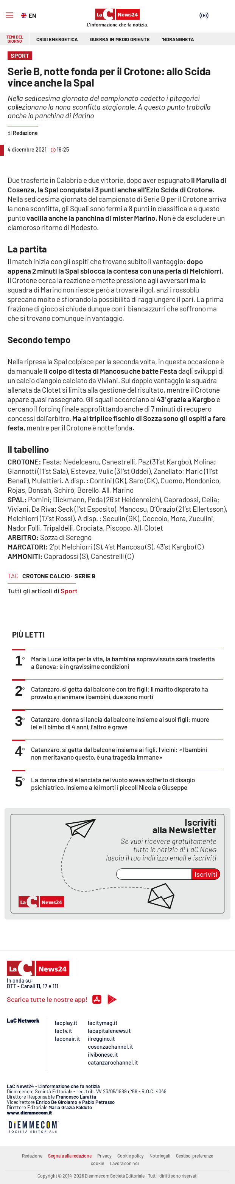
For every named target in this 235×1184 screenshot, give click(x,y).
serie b (85, 575)
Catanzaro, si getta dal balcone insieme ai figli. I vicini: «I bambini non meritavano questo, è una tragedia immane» (119, 753)
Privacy (104, 1155)
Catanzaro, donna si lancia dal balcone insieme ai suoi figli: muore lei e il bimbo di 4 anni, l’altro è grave (120, 723)
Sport (69, 591)
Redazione (32, 1155)
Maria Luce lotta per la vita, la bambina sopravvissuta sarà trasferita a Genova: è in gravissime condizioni (123, 662)
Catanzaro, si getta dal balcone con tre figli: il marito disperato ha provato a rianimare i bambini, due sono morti (119, 692)
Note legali (159, 1155)
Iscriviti (206, 874)
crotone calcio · (47, 575)
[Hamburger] (9, 15)
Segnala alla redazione (70, 1155)
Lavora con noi (124, 1163)
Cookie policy (130, 1155)
